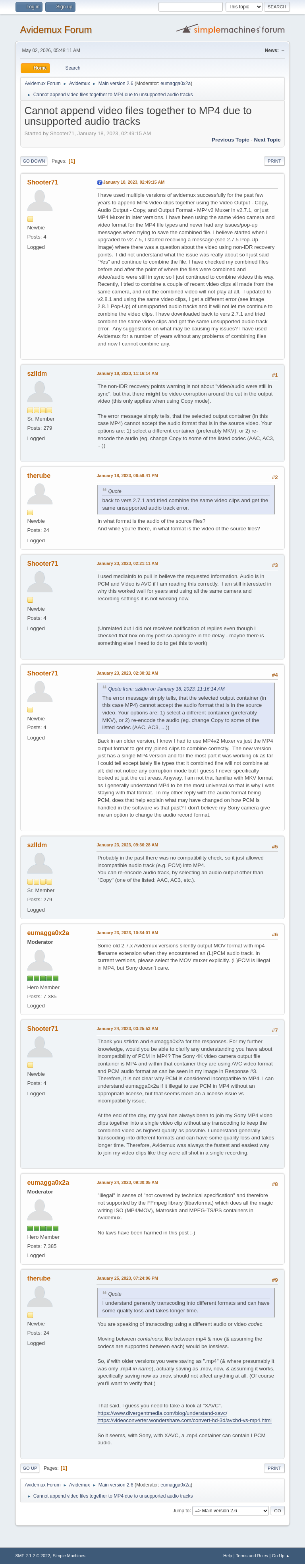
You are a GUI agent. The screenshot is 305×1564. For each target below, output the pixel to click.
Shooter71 (42, 182)
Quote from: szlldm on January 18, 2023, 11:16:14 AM (166, 689)
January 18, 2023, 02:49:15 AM (133, 182)
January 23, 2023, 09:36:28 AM (127, 844)
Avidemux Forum (56, 29)
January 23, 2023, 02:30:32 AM (127, 673)
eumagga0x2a (175, 83)
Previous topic (230, 140)
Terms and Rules (252, 1555)
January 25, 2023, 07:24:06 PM (127, 1278)
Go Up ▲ (281, 1555)
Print (274, 161)
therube (38, 475)
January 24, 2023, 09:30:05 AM (127, 1182)
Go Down (34, 161)
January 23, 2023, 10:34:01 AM (127, 932)
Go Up (30, 1468)
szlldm (37, 373)
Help (227, 1555)
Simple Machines (69, 1555)
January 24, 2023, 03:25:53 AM (127, 1028)
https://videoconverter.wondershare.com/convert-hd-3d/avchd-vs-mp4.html (184, 1420)
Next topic (267, 140)
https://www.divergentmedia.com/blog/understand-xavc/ (162, 1413)
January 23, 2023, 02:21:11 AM (127, 563)
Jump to (181, 1510)
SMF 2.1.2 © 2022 (32, 1555)
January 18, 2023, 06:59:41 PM (127, 475)
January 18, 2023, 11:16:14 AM (127, 373)
